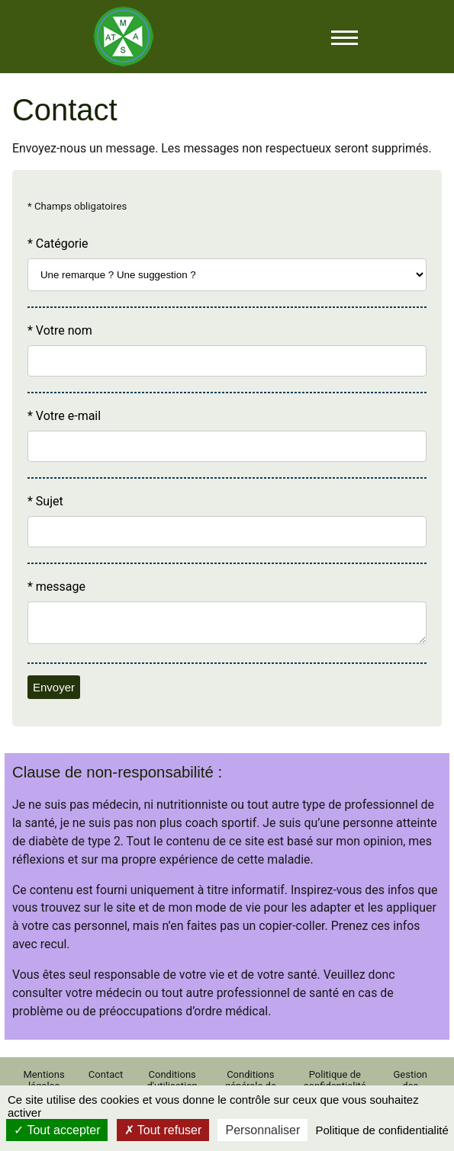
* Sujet (45, 501)
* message (56, 586)
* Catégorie (58, 243)
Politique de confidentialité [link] (381, 1130)
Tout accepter (57, 1130)
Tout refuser (163, 1130)
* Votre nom (59, 330)
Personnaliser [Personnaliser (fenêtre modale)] (262, 1130)
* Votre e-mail (64, 416)
